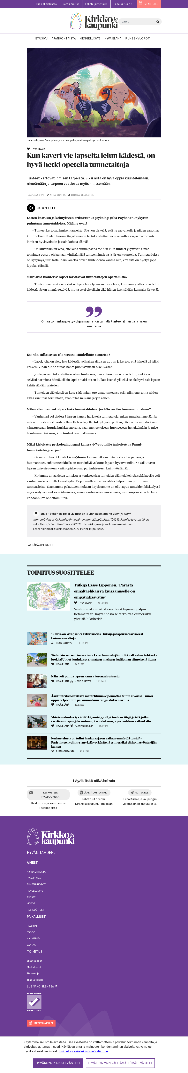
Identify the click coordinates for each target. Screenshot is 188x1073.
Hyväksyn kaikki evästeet (58, 1063)
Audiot (31, 897)
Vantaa (31, 944)
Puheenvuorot (36, 884)
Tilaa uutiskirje (123, 4)
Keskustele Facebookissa (50, 794)
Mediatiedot (34, 967)
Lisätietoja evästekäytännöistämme (83, 1051)
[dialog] (94, 1054)
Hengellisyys (35, 890)
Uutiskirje (141, 792)
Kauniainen (33, 938)
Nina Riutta (58, 195)
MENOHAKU (151, 4)
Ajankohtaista (36, 871)
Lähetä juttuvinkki (96, 4)
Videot (31, 903)
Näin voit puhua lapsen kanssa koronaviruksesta (85, 676)
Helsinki (32, 925)
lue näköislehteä (40, 986)
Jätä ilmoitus (71, 4)
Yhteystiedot (34, 960)
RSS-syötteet (35, 909)
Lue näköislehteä (46, 4)
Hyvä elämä (34, 878)
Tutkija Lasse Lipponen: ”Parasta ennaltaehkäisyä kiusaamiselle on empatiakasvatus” (104, 591)
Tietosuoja (33, 973)
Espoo (31, 932)
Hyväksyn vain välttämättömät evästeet (120, 1063)
